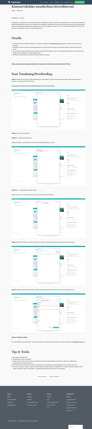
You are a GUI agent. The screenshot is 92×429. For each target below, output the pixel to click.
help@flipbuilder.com (56, 43)
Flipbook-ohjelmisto (42, 376)
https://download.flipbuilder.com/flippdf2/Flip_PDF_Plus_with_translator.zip (33, 86)
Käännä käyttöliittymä (54, 376)
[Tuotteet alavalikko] (48, 2)
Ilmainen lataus (79, 2)
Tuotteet (46, 2)
